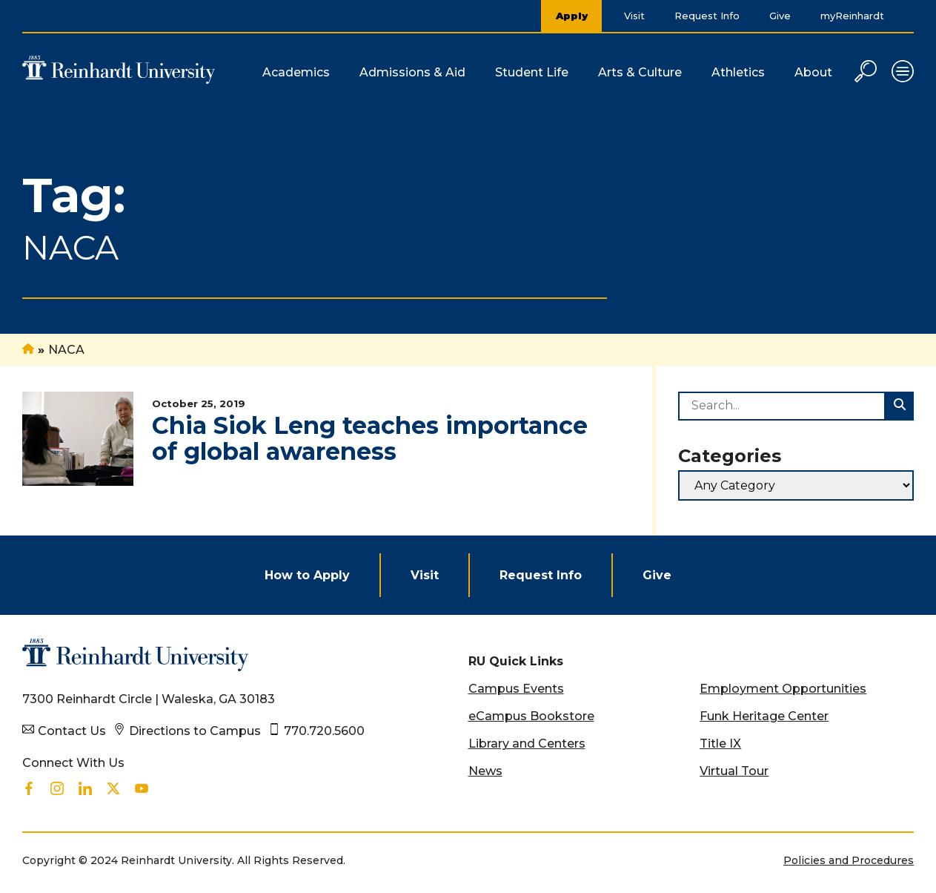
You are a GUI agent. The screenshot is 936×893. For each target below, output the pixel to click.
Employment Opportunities (783, 689)
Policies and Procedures (848, 860)
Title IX (720, 744)
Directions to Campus (195, 731)
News (485, 771)
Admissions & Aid (412, 72)
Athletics (738, 72)
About (813, 72)
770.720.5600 (324, 731)
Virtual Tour (734, 771)
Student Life (531, 72)
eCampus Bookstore (531, 716)
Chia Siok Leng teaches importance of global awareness (370, 438)
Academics (296, 72)
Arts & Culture (640, 72)
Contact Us (72, 731)
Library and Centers (526, 744)
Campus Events (516, 689)
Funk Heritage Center (764, 716)
